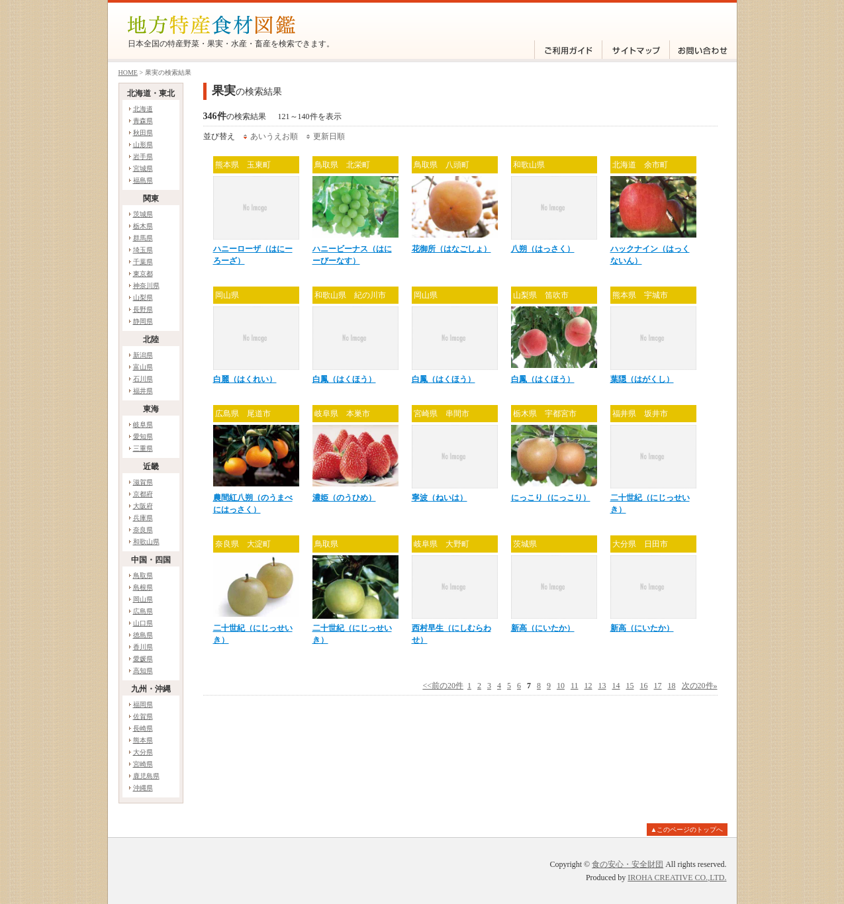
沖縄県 (143, 787)
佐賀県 (143, 716)
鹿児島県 (146, 776)
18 (672, 685)
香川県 (143, 647)
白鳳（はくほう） (344, 379)
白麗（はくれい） (245, 379)
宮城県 (143, 168)
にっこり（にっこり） (550, 497)
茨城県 (143, 214)
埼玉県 (143, 249)
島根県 (143, 587)
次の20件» (700, 685)
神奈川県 (146, 285)
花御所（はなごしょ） (451, 248)
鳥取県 (143, 575)
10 (561, 685)
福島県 (143, 180)
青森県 (143, 120)
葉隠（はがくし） (642, 379)
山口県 (143, 623)
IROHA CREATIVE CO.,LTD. (677, 877)
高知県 (143, 670)
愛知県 (143, 436)
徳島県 (143, 635)
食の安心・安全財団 (627, 864)
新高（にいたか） (543, 628)
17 (658, 685)
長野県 (143, 309)
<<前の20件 (442, 685)
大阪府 (143, 506)
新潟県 (143, 355)
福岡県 (143, 704)
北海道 (143, 109)
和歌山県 (146, 541)
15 (630, 685)
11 (575, 685)
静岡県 (143, 321)
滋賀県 (143, 482)
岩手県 (143, 156)
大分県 (143, 752)
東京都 (143, 273)
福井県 (143, 390)
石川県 (143, 379)
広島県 (143, 611)
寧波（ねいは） (439, 497)
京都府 (143, 494)
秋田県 (143, 132)
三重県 (143, 448)
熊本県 (143, 740)
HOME (128, 72)
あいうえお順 (274, 136)
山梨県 (143, 297)
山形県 (143, 144)
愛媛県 (143, 658)
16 (644, 685)
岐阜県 (143, 424)
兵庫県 (143, 517)
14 (616, 685)
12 (588, 685)
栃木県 (143, 226)
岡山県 (143, 599)
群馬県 (143, 238)
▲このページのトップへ (687, 829)
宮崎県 (143, 764)
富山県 (143, 367)
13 (602, 685)
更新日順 (329, 136)
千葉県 (143, 261)
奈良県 (143, 529)
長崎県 (143, 728)
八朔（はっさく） (543, 248)
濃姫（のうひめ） (344, 497)
